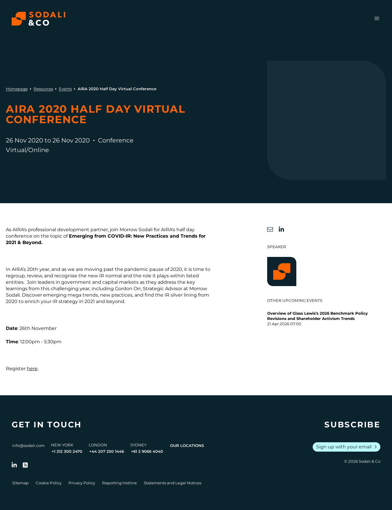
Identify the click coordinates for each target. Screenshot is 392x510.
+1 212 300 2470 (67, 451)
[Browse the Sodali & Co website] (38, 19)
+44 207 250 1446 (106, 451)
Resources (43, 88)
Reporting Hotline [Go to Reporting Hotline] (119, 483)
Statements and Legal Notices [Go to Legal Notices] (172, 483)
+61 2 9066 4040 (147, 451)
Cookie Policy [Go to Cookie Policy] (49, 483)
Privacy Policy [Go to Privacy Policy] (82, 483)
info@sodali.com (28, 445)
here (32, 368)
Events (65, 88)
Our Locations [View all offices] (187, 445)
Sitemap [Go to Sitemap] (20, 483)
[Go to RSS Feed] (25, 465)
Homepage (17, 88)
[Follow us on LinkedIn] (14, 465)
